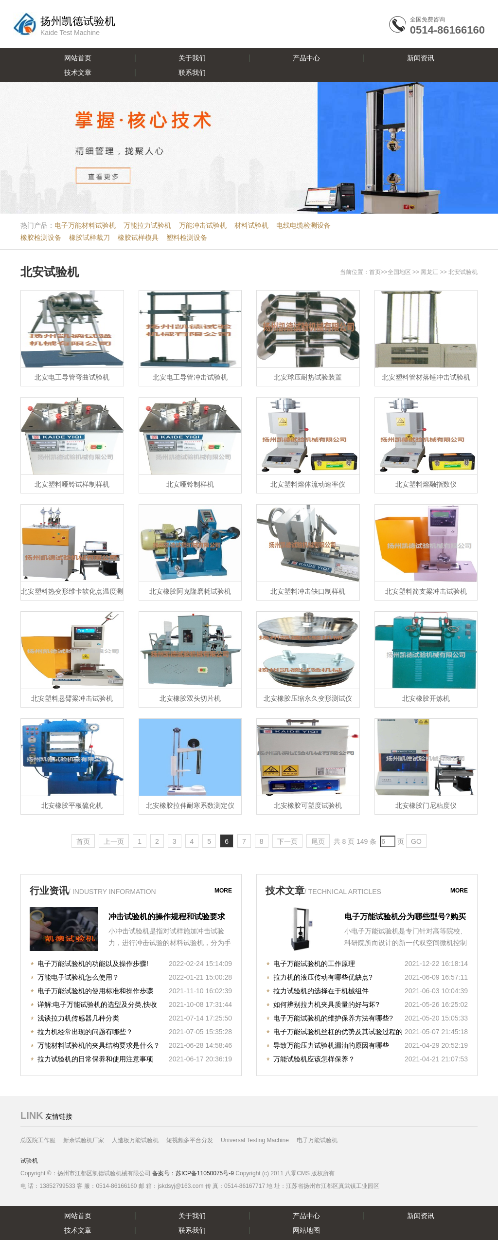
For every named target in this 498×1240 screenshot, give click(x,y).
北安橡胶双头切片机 (190, 698)
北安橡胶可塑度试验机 (308, 805)
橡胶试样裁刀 (89, 237)
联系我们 (192, 72)
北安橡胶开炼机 (426, 698)
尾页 (318, 841)
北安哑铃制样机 (190, 484)
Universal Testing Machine (255, 1140)
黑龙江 (429, 272)
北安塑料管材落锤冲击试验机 (426, 377)
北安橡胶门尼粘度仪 (426, 805)
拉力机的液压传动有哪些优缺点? (323, 977)
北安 (454, 272)
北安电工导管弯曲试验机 (72, 377)
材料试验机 (251, 225)
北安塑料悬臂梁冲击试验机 (72, 698)
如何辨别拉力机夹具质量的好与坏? (326, 1004)
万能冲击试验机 (203, 225)
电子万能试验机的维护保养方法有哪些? (333, 1018)
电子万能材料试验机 (85, 225)
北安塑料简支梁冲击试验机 (426, 591)
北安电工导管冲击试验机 (190, 377)
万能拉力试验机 (147, 225)
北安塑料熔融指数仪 (426, 484)
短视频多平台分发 (189, 1140)
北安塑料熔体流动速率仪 (307, 484)
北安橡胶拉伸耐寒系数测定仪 (190, 805)
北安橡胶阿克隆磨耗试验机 (190, 591)
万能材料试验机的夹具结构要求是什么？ (98, 1045)
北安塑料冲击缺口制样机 (307, 591)
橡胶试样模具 (138, 237)
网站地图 (306, 1230)
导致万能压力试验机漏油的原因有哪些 (331, 1045)
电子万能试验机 (317, 1140)
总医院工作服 (37, 1140)
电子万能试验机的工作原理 (314, 963)
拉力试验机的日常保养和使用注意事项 (95, 1059)
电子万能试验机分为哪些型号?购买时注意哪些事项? (405, 917)
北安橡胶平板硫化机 (72, 805)
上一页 (114, 841)
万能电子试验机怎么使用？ (78, 977)
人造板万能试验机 (135, 1140)
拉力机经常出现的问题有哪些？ (85, 1032)
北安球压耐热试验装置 (308, 377)
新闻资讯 (420, 58)
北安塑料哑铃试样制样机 (72, 484)
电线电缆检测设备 (303, 225)
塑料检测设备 (186, 237)
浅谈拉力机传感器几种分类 (78, 1018)
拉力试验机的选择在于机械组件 (321, 991)
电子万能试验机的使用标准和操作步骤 (95, 991)
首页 (375, 272)
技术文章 (77, 72)
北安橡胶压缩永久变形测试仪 (308, 698)
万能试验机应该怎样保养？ (314, 1059)
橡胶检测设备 (40, 237)
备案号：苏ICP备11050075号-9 (193, 1173)
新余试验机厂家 (83, 1140)
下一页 (287, 841)
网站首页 (77, 58)
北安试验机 (49, 271)
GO (416, 841)
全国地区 (399, 272)
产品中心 (306, 58)
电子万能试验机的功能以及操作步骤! (92, 963)
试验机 (29, 1160)
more (223, 890)
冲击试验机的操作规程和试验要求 (166, 916)
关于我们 (192, 58)
